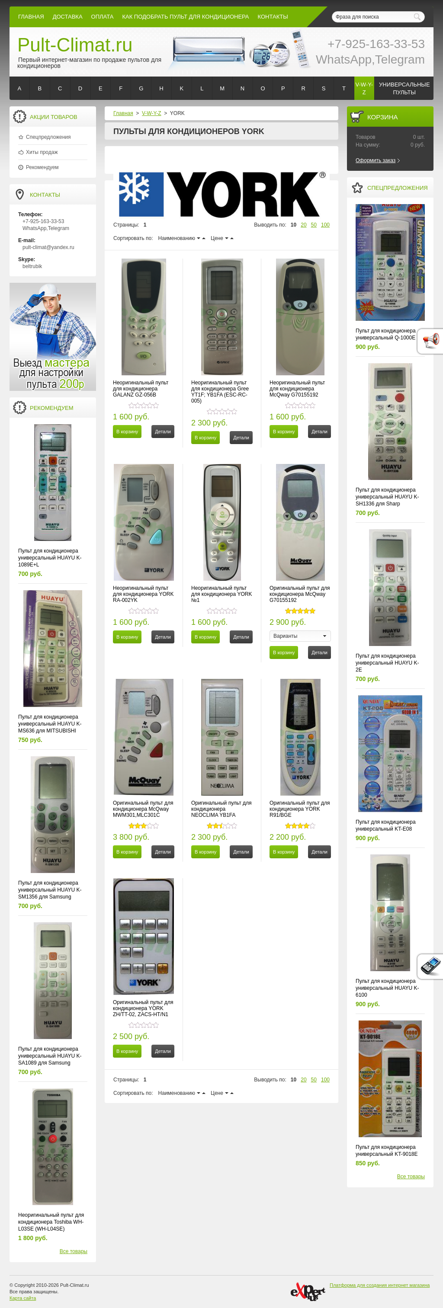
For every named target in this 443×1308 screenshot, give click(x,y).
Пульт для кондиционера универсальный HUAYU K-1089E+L (50, 558)
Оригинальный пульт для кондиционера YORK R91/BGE (300, 809)
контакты (273, 16)
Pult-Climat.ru (75, 44)
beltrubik (32, 266)
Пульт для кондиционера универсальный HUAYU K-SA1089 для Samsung (50, 1056)
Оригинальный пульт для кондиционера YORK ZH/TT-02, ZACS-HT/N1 (143, 1008)
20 (303, 225)
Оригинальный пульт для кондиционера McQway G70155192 (300, 594)
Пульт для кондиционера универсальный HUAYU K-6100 (387, 988)
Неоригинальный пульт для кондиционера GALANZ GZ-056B (140, 389)
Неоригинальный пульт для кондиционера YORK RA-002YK (143, 594)
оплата (102, 16)
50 (314, 225)
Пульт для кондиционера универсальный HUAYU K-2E (387, 663)
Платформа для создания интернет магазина (380, 1285)
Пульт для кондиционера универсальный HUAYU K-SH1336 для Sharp (387, 497)
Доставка (68, 16)
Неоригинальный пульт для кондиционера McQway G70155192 (297, 389)
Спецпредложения (48, 137)
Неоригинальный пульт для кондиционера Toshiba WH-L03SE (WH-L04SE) (51, 1222)
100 (325, 225)
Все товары (73, 1251)
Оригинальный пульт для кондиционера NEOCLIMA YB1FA (221, 809)
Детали (163, 431)
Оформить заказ (375, 160)
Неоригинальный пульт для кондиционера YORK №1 (221, 594)
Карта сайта (23, 1298)
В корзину (127, 431)
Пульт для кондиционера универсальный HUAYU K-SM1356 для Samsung (50, 890)
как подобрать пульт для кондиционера (185, 16)
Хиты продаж (42, 152)
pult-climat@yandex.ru (48, 247)
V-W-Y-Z (151, 113)
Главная (31, 16)
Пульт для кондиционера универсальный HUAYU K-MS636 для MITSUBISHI (50, 724)
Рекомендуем (42, 167)
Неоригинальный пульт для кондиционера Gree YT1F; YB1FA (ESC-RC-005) (220, 392)
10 (293, 225)
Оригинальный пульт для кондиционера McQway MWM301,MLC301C (143, 809)
